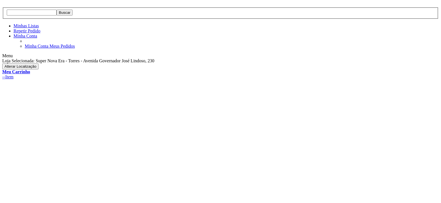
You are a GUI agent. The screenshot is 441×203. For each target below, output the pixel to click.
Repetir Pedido (27, 30)
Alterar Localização (20, 66)
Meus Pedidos (62, 46)
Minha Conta (25, 36)
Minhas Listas (26, 25)
